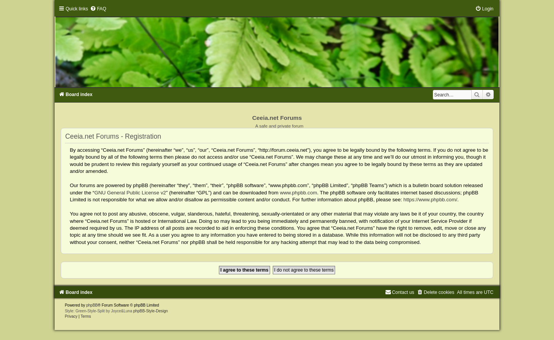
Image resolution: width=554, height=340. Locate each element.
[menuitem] (98, 9)
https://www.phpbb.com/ (430, 199)
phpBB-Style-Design (150, 311)
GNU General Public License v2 (130, 193)
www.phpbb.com (298, 193)
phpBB (92, 305)
